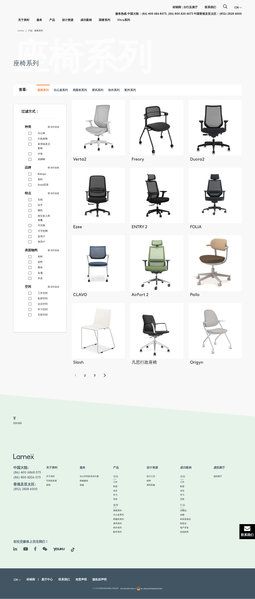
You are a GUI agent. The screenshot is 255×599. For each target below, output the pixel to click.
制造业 (183, 523)
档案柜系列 (80, 90)
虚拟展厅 (218, 476)
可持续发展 (51, 481)
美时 (40, 179)
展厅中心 (47, 579)
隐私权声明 (99, 579)
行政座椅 (43, 139)
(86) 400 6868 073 (27, 472)
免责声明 (81, 579)
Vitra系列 (123, 20)
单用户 (41, 242)
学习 (115, 495)
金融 (182, 515)
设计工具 (151, 476)
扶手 (40, 205)
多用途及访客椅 (44, 146)
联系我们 (210, 7)
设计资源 (67, 20)
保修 (82, 485)
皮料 (40, 262)
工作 (115, 482)
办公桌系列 (61, 90)
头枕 (40, 199)
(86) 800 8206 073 (27, 477)
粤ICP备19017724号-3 (128, 589)
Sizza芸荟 (43, 185)
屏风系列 (97, 90)
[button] (238, 8)
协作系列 (114, 90)
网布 (40, 267)
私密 (115, 486)
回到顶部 (17, 420)
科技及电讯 (185, 519)
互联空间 (43, 315)
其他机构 (184, 532)
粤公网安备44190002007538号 (151, 589)
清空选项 (53, 127)
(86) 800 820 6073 (180, 14)
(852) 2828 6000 (230, 14)
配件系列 (130, 90)
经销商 (177, 7)
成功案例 (86, 20)
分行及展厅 (190, 7)
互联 (115, 499)
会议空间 (43, 304)
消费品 (183, 511)
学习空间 (43, 309)
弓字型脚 (43, 231)
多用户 (41, 236)
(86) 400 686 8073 (153, 14)
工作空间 (43, 293)
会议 (115, 491)
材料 (149, 481)
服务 (39, 20)
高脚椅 (41, 159)
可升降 (41, 225)
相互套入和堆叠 (44, 218)
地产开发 (184, 528)
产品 (52, 20)
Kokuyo (42, 174)
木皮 (40, 278)
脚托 (40, 210)
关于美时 (23, 20)
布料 (40, 257)
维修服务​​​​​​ (84, 481)
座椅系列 (43, 90)
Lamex (21, 31)
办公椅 (41, 133)
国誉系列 (104, 20)
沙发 (40, 154)
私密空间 (43, 298)
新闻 (48, 485)
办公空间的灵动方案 (89, 476)
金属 (40, 273)
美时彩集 (151, 485)
